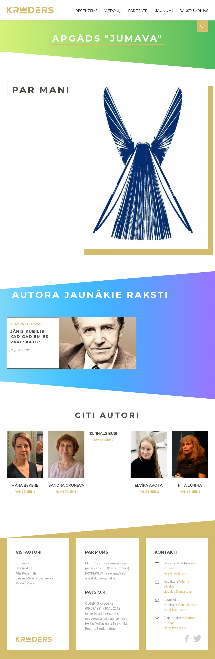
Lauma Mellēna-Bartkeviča (35, 578)
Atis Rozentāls (26, 573)
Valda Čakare (25, 583)
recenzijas (86, 11)
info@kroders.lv (175, 610)
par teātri (138, 11)
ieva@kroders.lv (175, 573)
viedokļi (112, 11)
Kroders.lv (23, 563)
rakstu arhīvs (194, 11)
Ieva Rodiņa (24, 568)
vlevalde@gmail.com (178, 591)
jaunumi (164, 11)
